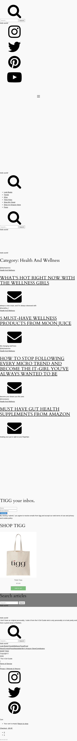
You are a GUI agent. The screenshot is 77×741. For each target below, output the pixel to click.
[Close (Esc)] (7, 739)
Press (6, 207)
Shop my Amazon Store (12, 205)
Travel (22, 646)
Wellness (16, 646)
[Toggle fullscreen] (3, 739)
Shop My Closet (9, 202)
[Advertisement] (37, 480)
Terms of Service (6, 664)
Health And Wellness (7, 270)
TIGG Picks (8, 200)
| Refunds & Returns (12, 669)
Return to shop (23, 724)
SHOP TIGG (4, 651)
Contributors (40, 649)
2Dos (6, 197)
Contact (7, 649)
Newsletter (18, 649)
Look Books (8, 192)
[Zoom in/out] (1, 739)
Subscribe (3, 513)
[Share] (4, 739)
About (2, 649)
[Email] (14, 303)
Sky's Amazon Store (29, 649)
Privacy (2, 669)
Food (26, 646)
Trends (6, 195)
